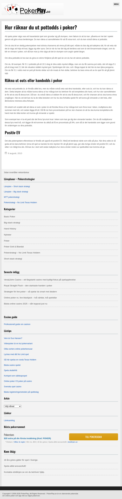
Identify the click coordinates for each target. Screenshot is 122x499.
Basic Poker (9, 216)
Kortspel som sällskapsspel (15, 376)
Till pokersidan (93, 437)
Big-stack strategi (12, 222)
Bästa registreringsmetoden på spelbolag (21, 392)
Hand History (10, 228)
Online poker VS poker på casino (18, 381)
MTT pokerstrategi (11, 197)
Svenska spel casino (12, 386)
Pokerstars (9, 435)
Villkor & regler (20, 442)
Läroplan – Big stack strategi (16, 192)
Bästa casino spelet (12, 365)
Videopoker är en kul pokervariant (18, 343)
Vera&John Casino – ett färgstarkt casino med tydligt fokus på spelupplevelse (40, 280)
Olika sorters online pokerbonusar (18, 349)
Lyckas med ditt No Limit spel (16, 354)
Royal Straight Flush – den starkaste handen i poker (28, 285)
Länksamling (9, 420)
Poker (6, 241)
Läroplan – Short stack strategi (17, 186)
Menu (116, 4)
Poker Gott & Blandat (14, 246)
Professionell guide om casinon (17, 324)
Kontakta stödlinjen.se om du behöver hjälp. (24, 472)
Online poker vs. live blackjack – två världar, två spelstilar (30, 297)
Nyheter (7, 235)
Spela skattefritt (10, 370)
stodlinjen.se (73, 442)
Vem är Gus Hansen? (13, 338)
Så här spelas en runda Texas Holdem (20, 360)
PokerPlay (25, 494)
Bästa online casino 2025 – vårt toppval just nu (25, 304)
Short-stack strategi (13, 259)
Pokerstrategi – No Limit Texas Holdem (20, 202)
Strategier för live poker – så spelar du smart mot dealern (30, 291)
